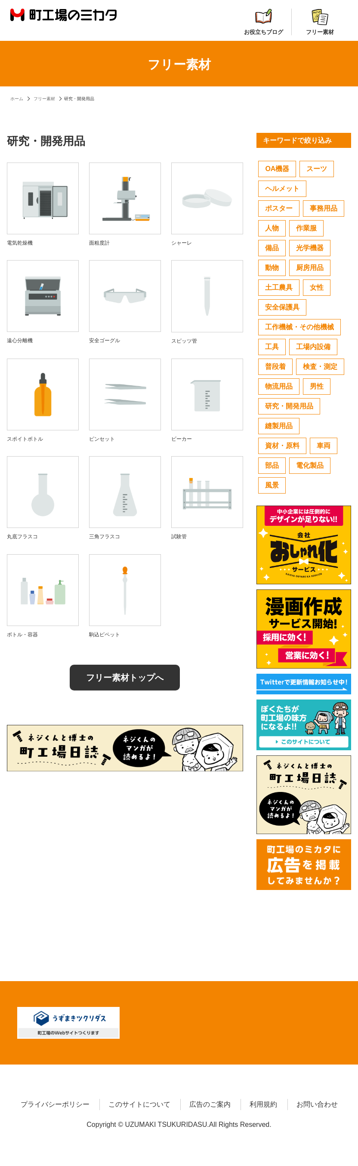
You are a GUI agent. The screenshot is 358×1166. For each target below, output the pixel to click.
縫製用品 (279, 426)
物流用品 (279, 386)
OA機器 (277, 168)
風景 (272, 485)
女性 (317, 287)
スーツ (316, 168)
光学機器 (310, 248)
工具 (272, 346)
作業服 (306, 228)
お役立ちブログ (263, 22)
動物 (272, 267)
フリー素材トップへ (125, 677)
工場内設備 (313, 346)
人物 (272, 228)
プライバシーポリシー (55, 1104)
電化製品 (310, 465)
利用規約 (263, 1104)
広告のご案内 (210, 1104)
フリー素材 (320, 22)
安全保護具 (282, 307)
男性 (317, 386)
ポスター (279, 208)
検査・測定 (320, 366)
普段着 (275, 366)
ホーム (16, 98)
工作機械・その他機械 (299, 327)
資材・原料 (282, 445)
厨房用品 (310, 267)
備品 (272, 248)
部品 (272, 465)
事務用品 (323, 208)
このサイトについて (139, 1104)
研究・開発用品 (289, 406)
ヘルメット (282, 188)
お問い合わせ (317, 1104)
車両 (323, 445)
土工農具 (279, 287)
